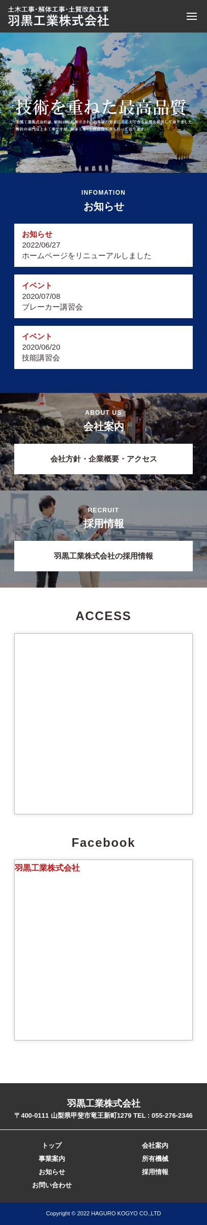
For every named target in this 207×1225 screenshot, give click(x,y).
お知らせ (52, 1172)
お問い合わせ (52, 1185)
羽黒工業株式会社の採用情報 (103, 556)
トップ (52, 1145)
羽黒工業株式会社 (47, 868)
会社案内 (155, 1145)
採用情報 (155, 1172)
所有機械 (155, 1158)
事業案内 (52, 1158)
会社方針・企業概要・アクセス (103, 458)
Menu (192, 16)
